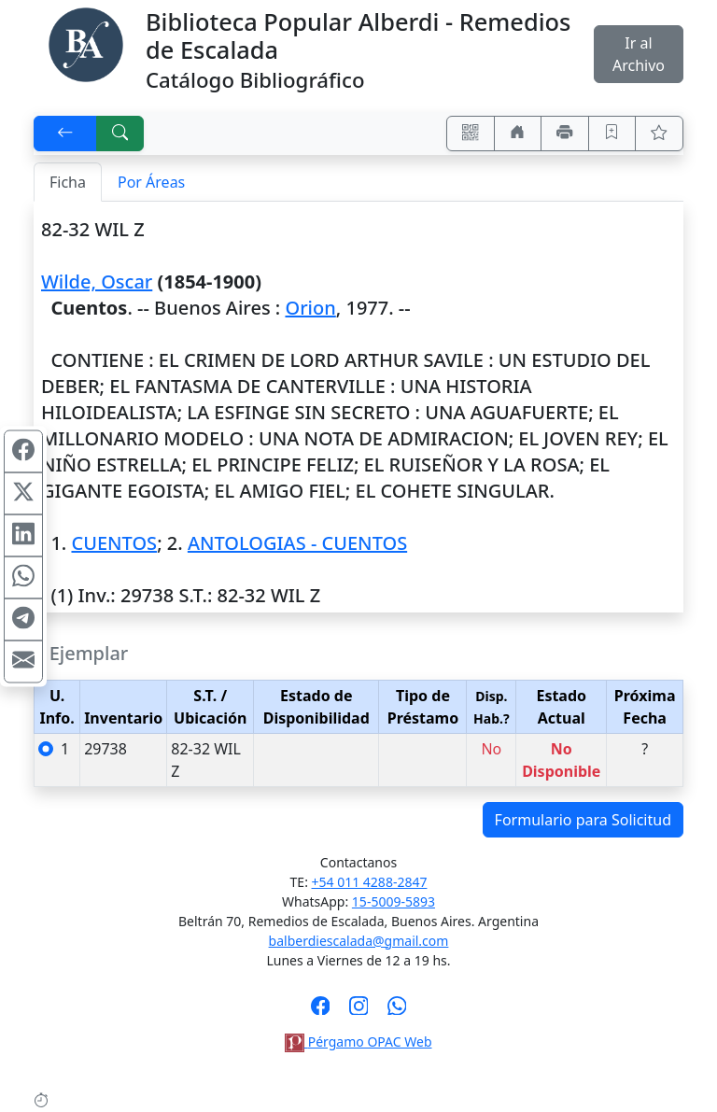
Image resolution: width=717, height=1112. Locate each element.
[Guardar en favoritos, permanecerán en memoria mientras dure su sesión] (612, 133)
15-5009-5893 (393, 901)
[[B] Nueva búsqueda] (120, 133)
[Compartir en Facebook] (23, 450)
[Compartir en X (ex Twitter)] (23, 493)
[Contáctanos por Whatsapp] (397, 1011)
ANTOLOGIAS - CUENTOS (297, 543)
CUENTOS (114, 543)
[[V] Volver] (65, 133)
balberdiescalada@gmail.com (359, 941)
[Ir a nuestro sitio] (518, 133)
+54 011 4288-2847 (370, 882)
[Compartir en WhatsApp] (23, 577)
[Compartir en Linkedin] (23, 535)
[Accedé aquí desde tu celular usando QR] (470, 133)
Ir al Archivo (638, 54)
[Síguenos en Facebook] (320, 1011)
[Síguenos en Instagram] (359, 1011)
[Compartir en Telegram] (23, 619)
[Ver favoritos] (659, 133)
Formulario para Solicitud (583, 819)
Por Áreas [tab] (151, 182)
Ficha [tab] (67, 182)
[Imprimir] (565, 133)
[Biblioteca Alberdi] (86, 43)
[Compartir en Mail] (23, 661)
